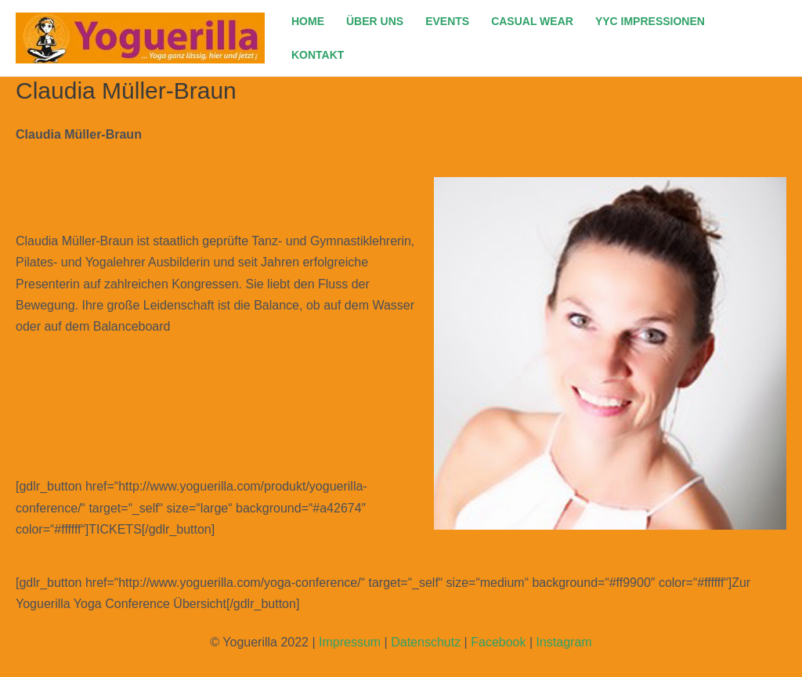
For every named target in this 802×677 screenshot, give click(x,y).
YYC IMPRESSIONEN (650, 21)
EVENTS (447, 21)
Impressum (350, 642)
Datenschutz (426, 642)
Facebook (498, 642)
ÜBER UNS (374, 21)
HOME (307, 21)
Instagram (564, 642)
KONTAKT (317, 55)
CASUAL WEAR (532, 21)
